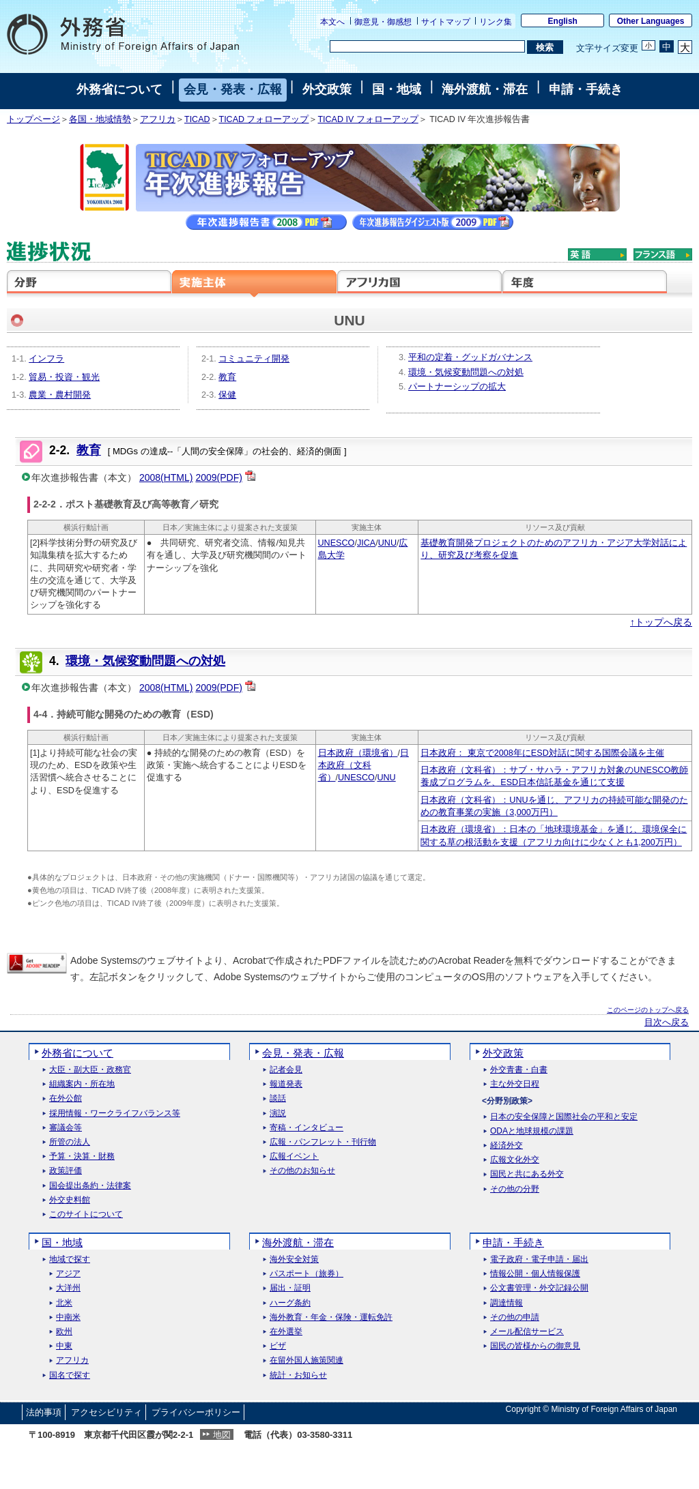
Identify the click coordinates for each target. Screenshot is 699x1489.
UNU (387, 543)
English (562, 21)
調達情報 (506, 1303)
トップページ (33, 119)
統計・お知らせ (298, 1375)
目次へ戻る (666, 1022)
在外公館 (65, 1098)
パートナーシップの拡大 (457, 387)
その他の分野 (514, 1189)
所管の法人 (69, 1142)
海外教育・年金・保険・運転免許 (331, 1317)
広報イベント (294, 1156)
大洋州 (68, 1288)
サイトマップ (445, 22)
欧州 (64, 1331)
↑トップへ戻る (661, 622)
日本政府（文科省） (364, 765)
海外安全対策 (294, 1259)
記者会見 (286, 1069)
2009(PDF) (218, 477)
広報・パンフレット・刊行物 (323, 1142)
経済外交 (506, 1145)
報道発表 (286, 1084)
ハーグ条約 (290, 1303)
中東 (64, 1346)
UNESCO (336, 543)
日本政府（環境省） (358, 753)
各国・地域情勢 (100, 119)
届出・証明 (290, 1288)
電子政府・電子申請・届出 (539, 1259)
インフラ (46, 359)
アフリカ (157, 119)
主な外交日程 (514, 1084)
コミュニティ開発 (253, 359)
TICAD (197, 119)
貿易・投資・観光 (64, 377)
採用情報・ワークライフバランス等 (114, 1113)
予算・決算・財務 (82, 1156)
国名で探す (69, 1375)
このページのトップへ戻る (648, 1010)
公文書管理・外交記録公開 (539, 1288)
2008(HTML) (166, 477)
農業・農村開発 (60, 395)
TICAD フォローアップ (264, 119)
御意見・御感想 (383, 22)
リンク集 (495, 22)
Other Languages (651, 21)
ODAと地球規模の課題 (531, 1131)
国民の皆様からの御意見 (535, 1346)
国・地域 (396, 89)
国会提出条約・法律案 (90, 1185)
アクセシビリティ (106, 1412)
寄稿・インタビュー (306, 1127)
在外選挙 (286, 1331)
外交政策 (327, 89)
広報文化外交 (514, 1159)
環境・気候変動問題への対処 (466, 372)
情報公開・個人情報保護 (535, 1273)
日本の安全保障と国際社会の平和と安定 (564, 1116)
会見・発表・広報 (233, 89)
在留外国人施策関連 (306, 1360)
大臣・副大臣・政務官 (90, 1069)
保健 (227, 395)
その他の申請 (514, 1317)
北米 (64, 1303)
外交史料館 (69, 1200)
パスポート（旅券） (306, 1273)
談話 (278, 1098)
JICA (366, 543)
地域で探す (69, 1259)
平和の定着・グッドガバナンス (470, 357)
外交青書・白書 (518, 1069)
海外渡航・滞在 (485, 89)
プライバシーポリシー (196, 1412)
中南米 (68, 1317)
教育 (227, 377)
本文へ (332, 22)
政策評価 (65, 1170)
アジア (68, 1273)
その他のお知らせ (302, 1170)
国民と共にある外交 (527, 1174)
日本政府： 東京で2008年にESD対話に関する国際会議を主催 (542, 753)
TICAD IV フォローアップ (367, 119)
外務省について (119, 89)
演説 (278, 1113)
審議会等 (65, 1127)
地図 (222, 1435)
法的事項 (43, 1412)
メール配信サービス (527, 1331)
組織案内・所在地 (82, 1084)
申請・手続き (586, 89)
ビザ (278, 1346)
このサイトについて (86, 1214)
